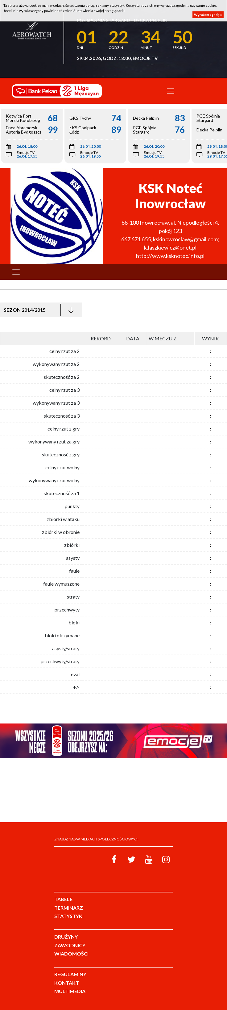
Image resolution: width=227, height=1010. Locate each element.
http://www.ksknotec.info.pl (170, 255)
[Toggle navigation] (170, 91)
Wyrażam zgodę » (208, 15)
